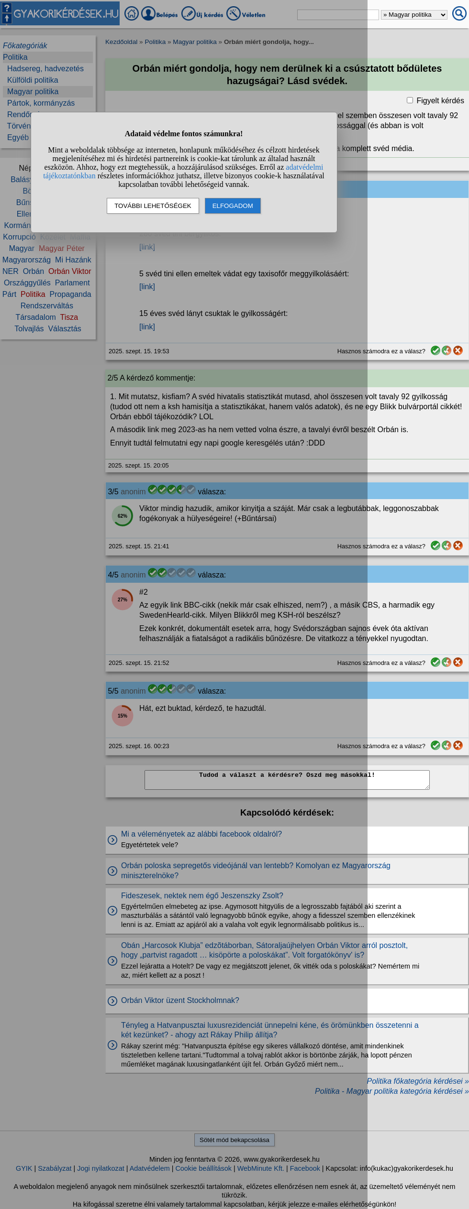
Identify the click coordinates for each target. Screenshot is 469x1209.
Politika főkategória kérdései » (418, 1081)
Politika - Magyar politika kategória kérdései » (392, 1091)
